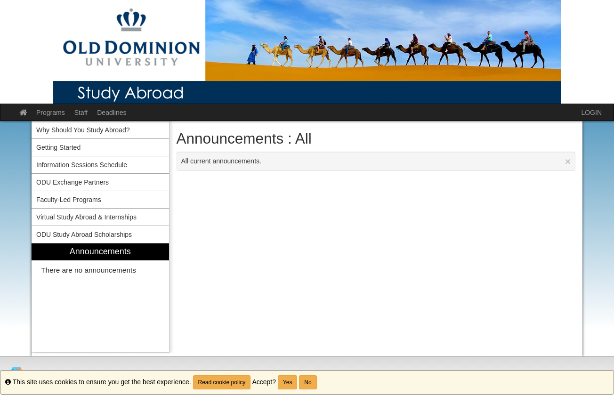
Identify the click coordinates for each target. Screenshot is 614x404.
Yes (287, 382)
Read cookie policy (222, 382)
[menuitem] (100, 297)
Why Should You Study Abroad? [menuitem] (82, 130)
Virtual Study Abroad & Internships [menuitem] (86, 217)
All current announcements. (376, 161)
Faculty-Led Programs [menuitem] (68, 199)
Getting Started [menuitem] (58, 147)
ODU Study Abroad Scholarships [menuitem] (84, 234)
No (307, 382)
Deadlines (111, 112)
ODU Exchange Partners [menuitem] (72, 182)
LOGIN (591, 112)
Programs (50, 112)
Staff (81, 112)
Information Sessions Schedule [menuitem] (81, 165)
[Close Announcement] (568, 161)
